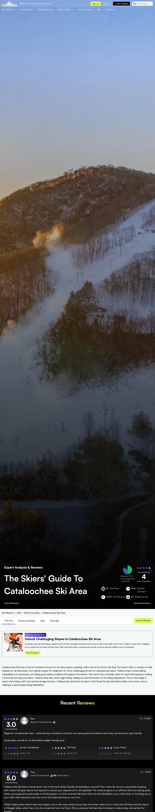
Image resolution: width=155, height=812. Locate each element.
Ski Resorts (7, 612)
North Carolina (32, 612)
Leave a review (121, 3)
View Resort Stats (142, 603)
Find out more (32, 653)
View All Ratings (12, 603)
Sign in (106, 3)
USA (19, 612)
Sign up (95, 3)
